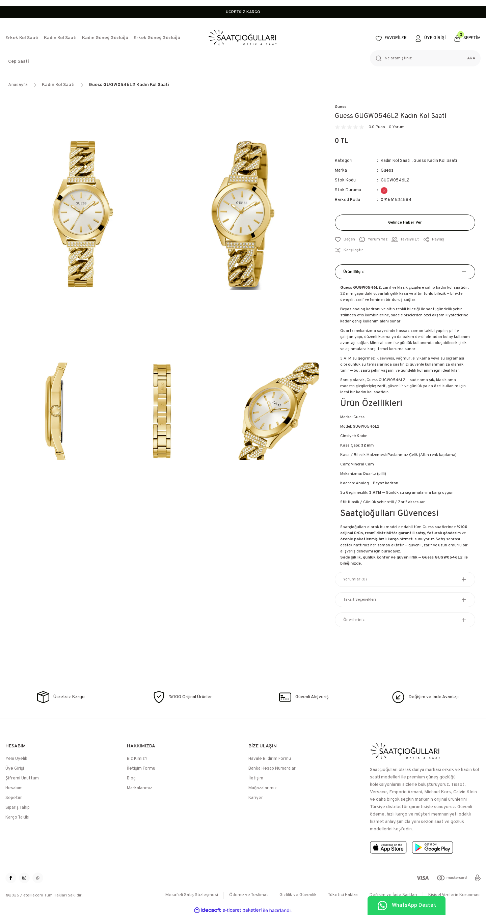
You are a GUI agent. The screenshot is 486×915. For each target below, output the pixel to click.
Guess (340, 107)
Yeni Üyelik (16, 759)
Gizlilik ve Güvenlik (298, 895)
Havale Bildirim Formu (269, 759)
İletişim (255, 778)
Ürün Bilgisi (353, 272)
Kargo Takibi (17, 817)
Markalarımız (139, 788)
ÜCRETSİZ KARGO (243, 12)
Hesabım (14, 788)
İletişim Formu (141, 768)
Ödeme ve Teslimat (248, 895)
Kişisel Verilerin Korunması (454, 895)
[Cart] (467, 38)
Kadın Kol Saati (395, 161)
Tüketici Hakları (343, 895)
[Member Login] (430, 38)
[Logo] (243, 38)
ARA (471, 58)
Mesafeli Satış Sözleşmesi (191, 895)
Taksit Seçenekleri (359, 599)
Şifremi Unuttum (22, 778)
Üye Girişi (14, 768)
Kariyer (255, 798)
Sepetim (14, 798)
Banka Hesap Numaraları (272, 768)
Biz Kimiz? (137, 759)
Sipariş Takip (17, 807)
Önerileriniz (353, 620)
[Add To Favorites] (345, 239)
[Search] (425, 58)
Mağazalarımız (262, 788)
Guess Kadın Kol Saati (435, 161)
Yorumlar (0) (355, 579)
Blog (131, 778)
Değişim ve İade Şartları (393, 895)
